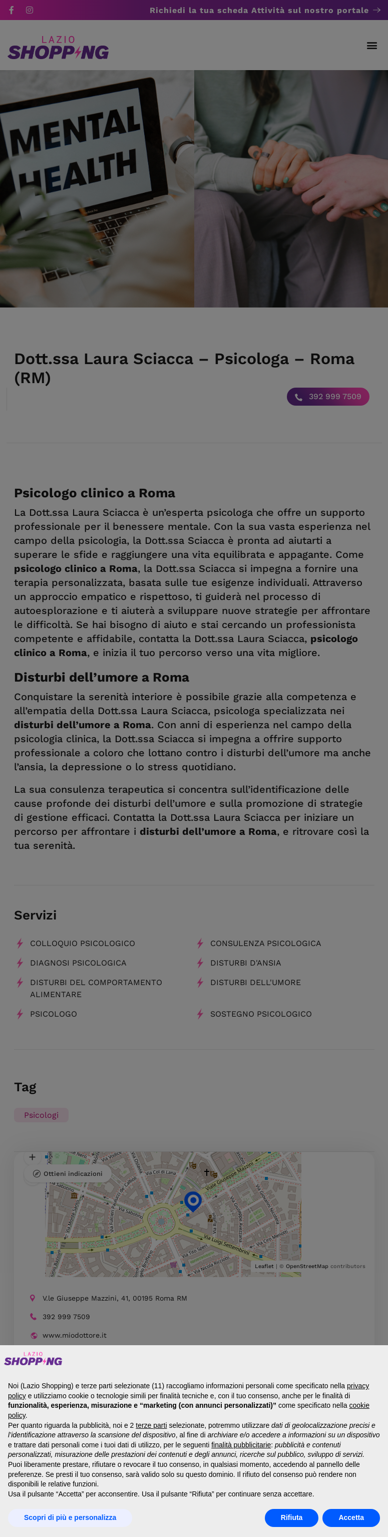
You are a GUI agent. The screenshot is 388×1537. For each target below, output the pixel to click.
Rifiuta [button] (292, 1517)
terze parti (151, 1425)
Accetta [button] (351, 1517)
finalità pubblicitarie (241, 1445)
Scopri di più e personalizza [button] (70, 1517)
